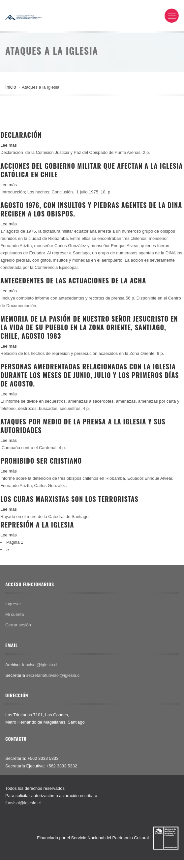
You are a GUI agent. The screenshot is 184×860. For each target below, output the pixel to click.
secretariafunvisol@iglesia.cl (53, 675)
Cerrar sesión (18, 624)
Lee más (8, 145)
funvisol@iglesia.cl (39, 664)
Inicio (10, 87)
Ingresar (13, 603)
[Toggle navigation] (172, 16)
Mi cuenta (14, 614)
